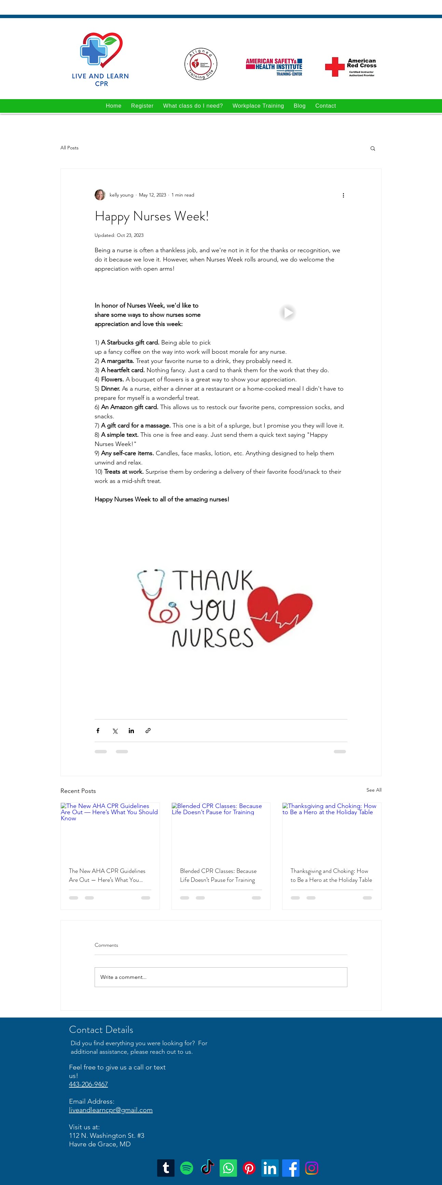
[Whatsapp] (228, 1168)
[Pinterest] (249, 1168)
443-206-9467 (88, 1084)
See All (374, 790)
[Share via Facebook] (98, 730)
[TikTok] (207, 1168)
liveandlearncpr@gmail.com (111, 1110)
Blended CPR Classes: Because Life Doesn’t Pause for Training (218, 875)
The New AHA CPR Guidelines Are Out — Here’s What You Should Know (107, 875)
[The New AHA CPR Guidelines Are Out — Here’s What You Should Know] (110, 830)
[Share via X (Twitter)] (114, 730)
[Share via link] (148, 730)
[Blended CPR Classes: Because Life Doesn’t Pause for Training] (221, 830)
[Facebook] (291, 1168)
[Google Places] (270, 1168)
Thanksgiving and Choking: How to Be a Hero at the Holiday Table (331, 875)
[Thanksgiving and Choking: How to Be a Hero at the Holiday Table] (331, 830)
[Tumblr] (166, 1168)
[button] (373, 148)
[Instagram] (311, 1168)
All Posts (69, 148)
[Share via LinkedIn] (131, 730)
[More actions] (343, 195)
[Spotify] (186, 1168)
